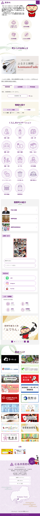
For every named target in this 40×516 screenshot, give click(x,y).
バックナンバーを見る (10, 265)
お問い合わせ (20, 480)
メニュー (37, 3)
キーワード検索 (11, 110)
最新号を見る (8, 260)
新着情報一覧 (18, 96)
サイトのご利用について (23, 511)
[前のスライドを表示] (12, 342)
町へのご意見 (20, 483)
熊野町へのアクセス (20, 477)
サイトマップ (14, 511)
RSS (31, 96)
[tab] (7, 87)
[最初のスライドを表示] (25, 342)
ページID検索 (27, 110)
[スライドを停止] (28, 342)
